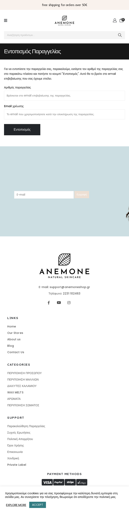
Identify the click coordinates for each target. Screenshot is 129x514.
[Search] (120, 35)
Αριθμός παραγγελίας (17, 87)
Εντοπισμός (22, 129)
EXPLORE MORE (16, 505)
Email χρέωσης (14, 106)
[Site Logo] (64, 20)
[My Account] (114, 20)
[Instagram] (69, 303)
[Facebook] (49, 303)
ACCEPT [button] (37, 505)
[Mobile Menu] (5, 20)
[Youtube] (59, 303)
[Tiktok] (79, 303)
